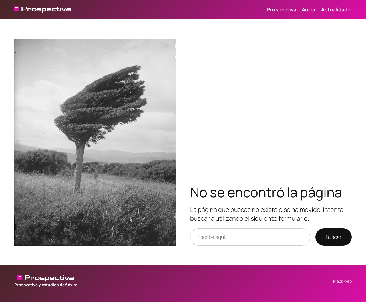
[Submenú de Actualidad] (350, 9)
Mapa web (342, 281)
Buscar (333, 236)
